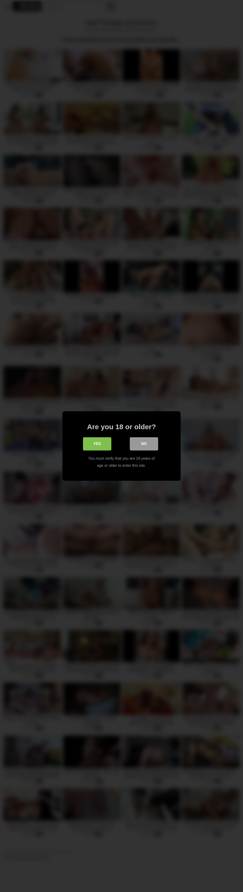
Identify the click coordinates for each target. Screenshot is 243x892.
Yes (97, 444)
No (144, 444)
